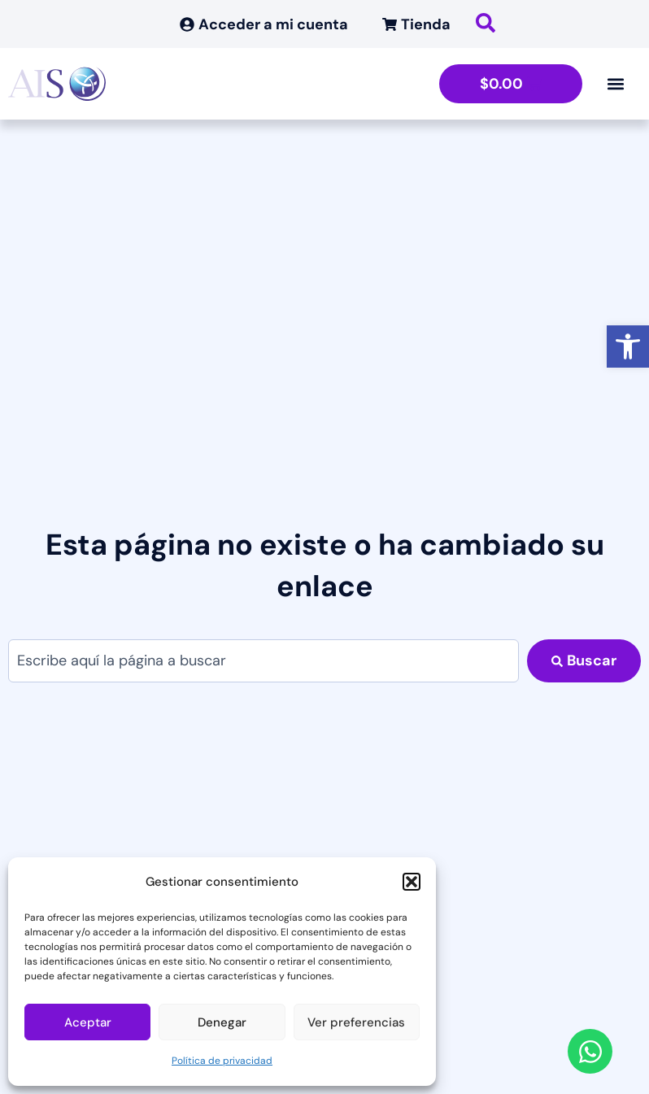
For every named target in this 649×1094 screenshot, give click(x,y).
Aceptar (87, 1022)
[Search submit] (584, 660)
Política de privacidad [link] (222, 1060)
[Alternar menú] (616, 84)
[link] (628, 346)
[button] (411, 882)
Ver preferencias (356, 1022)
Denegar (222, 1022)
